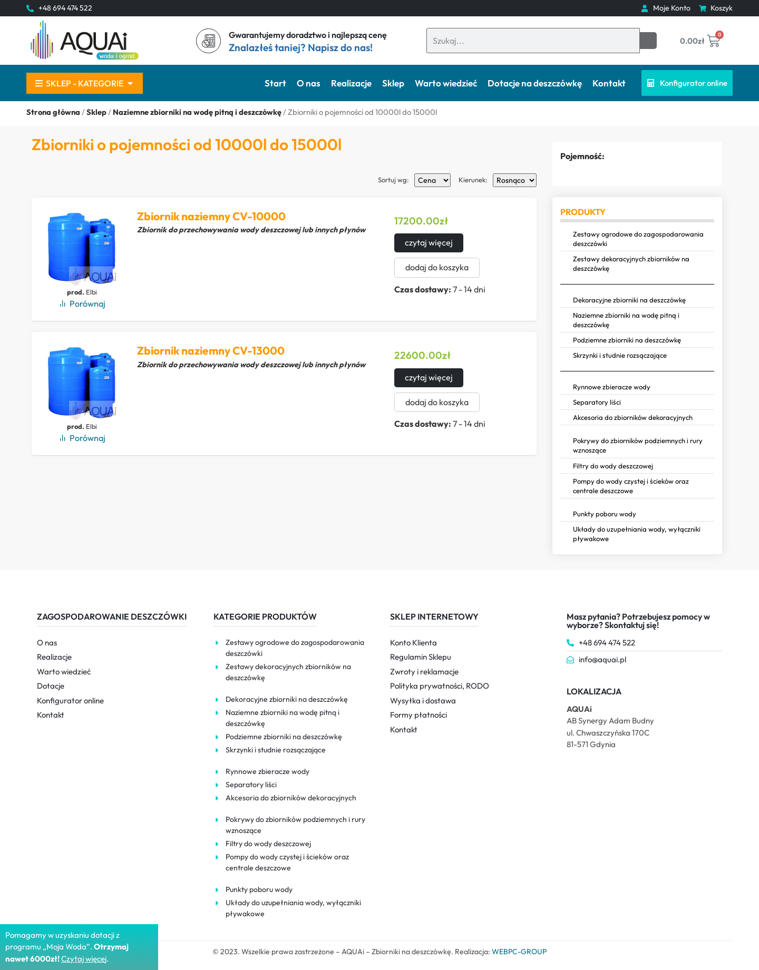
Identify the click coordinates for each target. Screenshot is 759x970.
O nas (308, 83)
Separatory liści (597, 402)
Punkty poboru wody (604, 514)
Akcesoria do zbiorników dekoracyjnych (633, 417)
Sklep (393, 83)
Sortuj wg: (393, 180)
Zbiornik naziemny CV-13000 (211, 350)
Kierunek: (473, 180)
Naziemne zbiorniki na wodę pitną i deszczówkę (197, 112)
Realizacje (351, 83)
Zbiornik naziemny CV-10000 (211, 216)
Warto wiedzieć (446, 83)
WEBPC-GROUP (519, 951)
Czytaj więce (83, 959)
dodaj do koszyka (437, 267)
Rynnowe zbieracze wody (611, 387)
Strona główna (53, 112)
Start (275, 83)
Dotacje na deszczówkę (535, 83)
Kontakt (609, 83)
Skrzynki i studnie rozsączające (620, 355)
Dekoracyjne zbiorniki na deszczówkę (629, 300)
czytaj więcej (429, 243)
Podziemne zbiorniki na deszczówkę (627, 340)
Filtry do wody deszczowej (613, 466)
